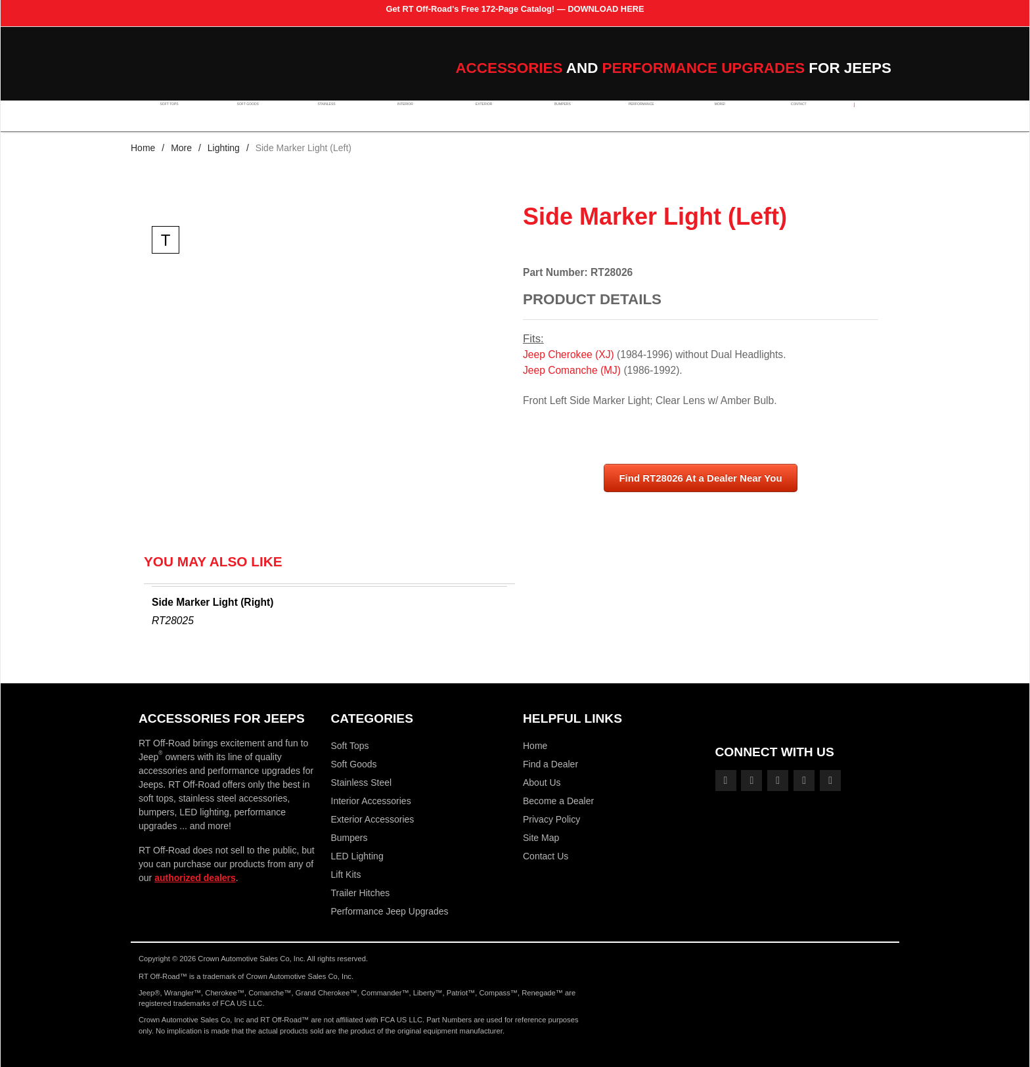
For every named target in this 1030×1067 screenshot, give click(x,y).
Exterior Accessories (372, 819)
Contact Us (545, 856)
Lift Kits (346, 874)
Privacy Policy (551, 819)
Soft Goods (246, 115)
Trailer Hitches (360, 893)
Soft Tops (169, 115)
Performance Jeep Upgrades (390, 911)
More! (707, 115)
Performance (630, 115)
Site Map (541, 837)
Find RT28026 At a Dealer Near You (700, 478)
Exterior (477, 115)
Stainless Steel (361, 782)
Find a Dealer (550, 764)
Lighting (224, 148)
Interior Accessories (371, 801)
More (181, 148)
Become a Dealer (558, 801)
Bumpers (553, 115)
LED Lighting (357, 856)
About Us (542, 782)
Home (143, 148)
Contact (784, 115)
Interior (400, 115)
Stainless (323, 115)
